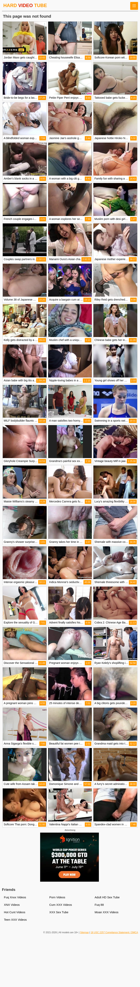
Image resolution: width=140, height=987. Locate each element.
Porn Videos (57, 897)
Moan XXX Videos (106, 912)
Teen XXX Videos (15, 919)
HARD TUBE (25, 5)
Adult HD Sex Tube (107, 897)
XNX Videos (12, 904)
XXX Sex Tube (59, 912)
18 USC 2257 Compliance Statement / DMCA (114, 932)
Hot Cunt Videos (14, 912)
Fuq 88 (99, 904)
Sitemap (84, 932)
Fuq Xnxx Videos (15, 897)
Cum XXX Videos (60, 904)
